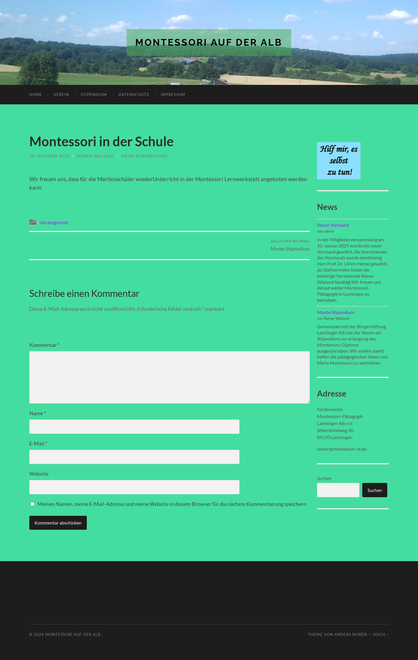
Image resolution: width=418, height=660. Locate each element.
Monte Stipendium (290, 245)
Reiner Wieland (95, 156)
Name (37, 413)
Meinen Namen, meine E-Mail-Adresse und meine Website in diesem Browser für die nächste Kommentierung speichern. (172, 504)
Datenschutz (133, 94)
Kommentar (44, 345)
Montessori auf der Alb (208, 42)
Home (35, 94)
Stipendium (94, 94)
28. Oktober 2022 (49, 156)
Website (38, 473)
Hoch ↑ (381, 634)
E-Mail (38, 443)
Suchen (324, 478)
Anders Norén (350, 634)
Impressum (173, 94)
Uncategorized (54, 222)
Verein (61, 94)
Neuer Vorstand (333, 225)
